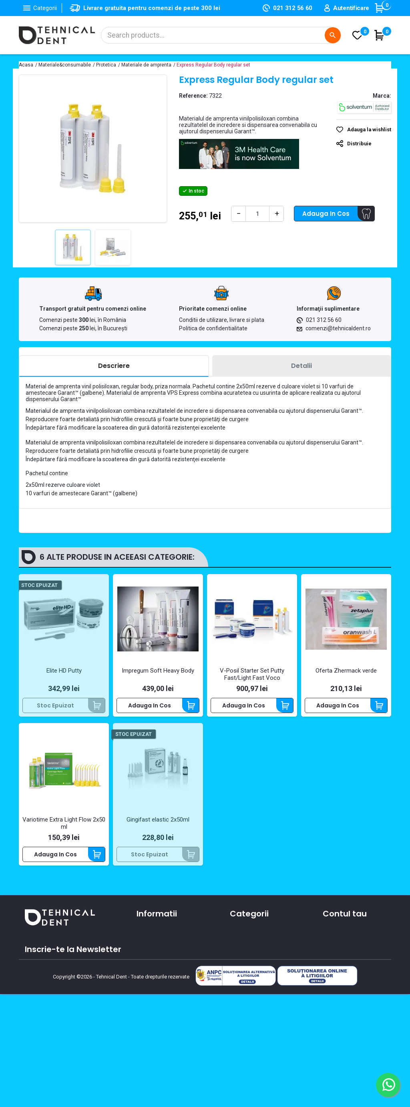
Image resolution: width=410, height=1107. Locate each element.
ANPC (144, 1012)
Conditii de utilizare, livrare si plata (221, 320)
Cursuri (146, 989)
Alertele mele (341, 992)
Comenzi (335, 946)
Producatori (153, 1001)
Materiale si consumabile (264, 946)
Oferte (146, 977)
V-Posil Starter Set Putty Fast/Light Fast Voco (252, 674)
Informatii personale (351, 934)
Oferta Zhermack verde (346, 670)
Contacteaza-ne (160, 966)
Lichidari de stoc (252, 992)
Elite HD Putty (64, 670)
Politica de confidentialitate (213, 328)
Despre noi (151, 954)
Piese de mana (250, 969)
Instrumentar (248, 957)
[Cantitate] (257, 213)
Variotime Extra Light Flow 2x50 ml (63, 823)
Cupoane (336, 980)
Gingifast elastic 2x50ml (158, 819)
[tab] (114, 366)
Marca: (382, 95)
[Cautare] (221, 35)
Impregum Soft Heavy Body (158, 670)
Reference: (193, 95)
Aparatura (244, 934)
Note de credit (343, 957)
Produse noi (246, 980)
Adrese (332, 969)
